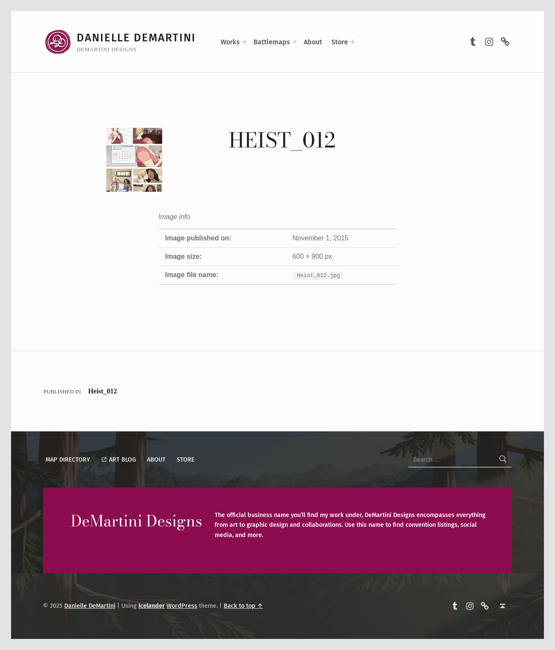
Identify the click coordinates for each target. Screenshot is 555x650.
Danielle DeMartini (136, 37)
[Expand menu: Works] (244, 42)
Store (339, 42)
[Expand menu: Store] (353, 42)
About (313, 42)
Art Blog (118, 459)
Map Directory (68, 459)
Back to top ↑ (243, 606)
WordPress (182, 606)
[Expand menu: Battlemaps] (295, 42)
